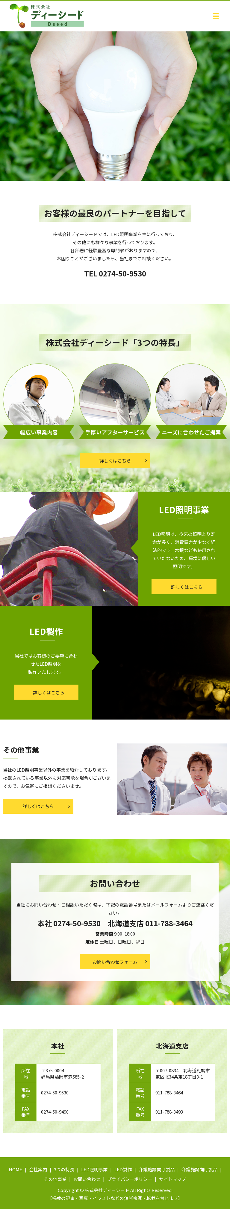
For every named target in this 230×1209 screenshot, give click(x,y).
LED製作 (123, 1169)
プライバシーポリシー (129, 1179)
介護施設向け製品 (157, 1169)
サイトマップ (172, 1179)
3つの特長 (64, 1169)
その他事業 (55, 1179)
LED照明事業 (94, 1169)
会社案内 (38, 1169)
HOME (15, 1169)
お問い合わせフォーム (115, 962)
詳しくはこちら (115, 460)
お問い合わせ (86, 1179)
